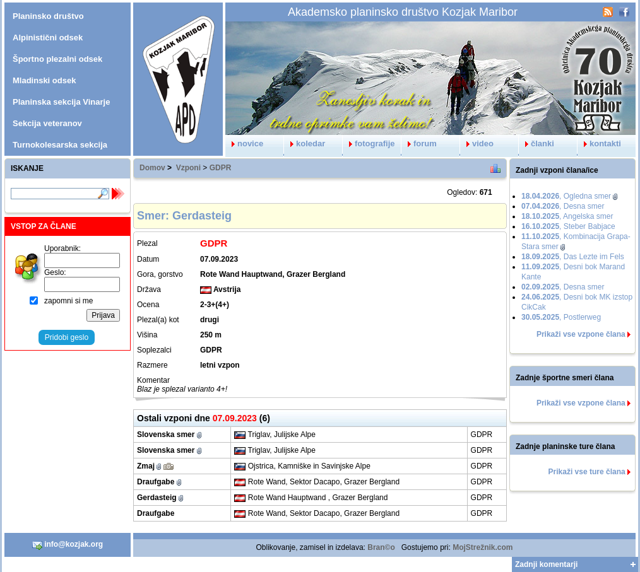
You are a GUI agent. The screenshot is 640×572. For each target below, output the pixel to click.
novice (244, 143)
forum (419, 143)
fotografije (369, 143)
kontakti (599, 143)
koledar (304, 143)
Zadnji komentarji (546, 564)
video (477, 143)
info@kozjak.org (67, 545)
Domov (152, 167)
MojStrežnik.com (483, 547)
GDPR (221, 167)
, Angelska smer (567, 216)
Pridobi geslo (66, 337)
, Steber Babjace (568, 226)
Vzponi (188, 167)
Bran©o (381, 547)
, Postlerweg (561, 317)
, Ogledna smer (566, 196)
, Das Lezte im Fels (572, 256)
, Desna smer (562, 206)
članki (536, 143)
